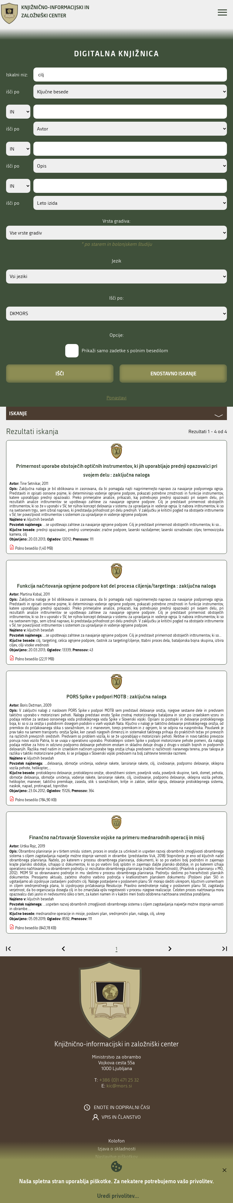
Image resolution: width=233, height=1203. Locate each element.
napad (27, 786)
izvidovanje (142, 777)
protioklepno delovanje (54, 773)
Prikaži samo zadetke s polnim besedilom (125, 350)
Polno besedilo (26, 548)
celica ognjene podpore (76, 640)
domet (205, 773)
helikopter (17, 782)
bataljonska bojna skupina (192, 640)
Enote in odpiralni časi (122, 1107)
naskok (14, 786)
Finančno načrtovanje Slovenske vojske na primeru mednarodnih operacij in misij (116, 837)
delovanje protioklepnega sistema (196, 782)
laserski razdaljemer (143, 530)
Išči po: (116, 298)
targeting (49, 640)
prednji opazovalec (51, 530)
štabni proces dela (155, 640)
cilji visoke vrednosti (34, 645)
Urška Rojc (28, 846)
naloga (143, 914)
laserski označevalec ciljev (181, 530)
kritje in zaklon (132, 782)
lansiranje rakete (111, 777)
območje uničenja (55, 777)
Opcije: (117, 335)
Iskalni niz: (17, 75)
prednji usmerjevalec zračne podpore (97, 530)
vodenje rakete (83, 777)
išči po (12, 92)
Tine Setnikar (30, 484)
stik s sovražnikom (103, 782)
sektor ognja (157, 782)
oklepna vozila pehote (205, 777)
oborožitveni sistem (121, 773)
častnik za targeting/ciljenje (117, 640)
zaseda (80, 782)
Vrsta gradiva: (116, 221)
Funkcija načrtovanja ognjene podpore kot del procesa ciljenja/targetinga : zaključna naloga (116, 585)
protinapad (42, 786)
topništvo (60, 786)
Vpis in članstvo (121, 1117)
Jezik (116, 261)
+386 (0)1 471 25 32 (119, 1080)
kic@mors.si (119, 1086)
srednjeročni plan (122, 914)
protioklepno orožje (88, 773)
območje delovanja (24, 777)
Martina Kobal (31, 594)
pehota (217, 773)
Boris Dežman (31, 705)
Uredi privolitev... (118, 1196)
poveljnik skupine (175, 773)
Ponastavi (116, 398)
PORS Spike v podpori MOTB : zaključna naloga (116, 696)
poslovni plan (96, 914)
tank (194, 773)
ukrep (160, 914)
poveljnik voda (148, 773)
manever (33, 782)
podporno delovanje (169, 777)
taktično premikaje (58, 782)
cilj (25, 534)
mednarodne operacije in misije (60, 914)
